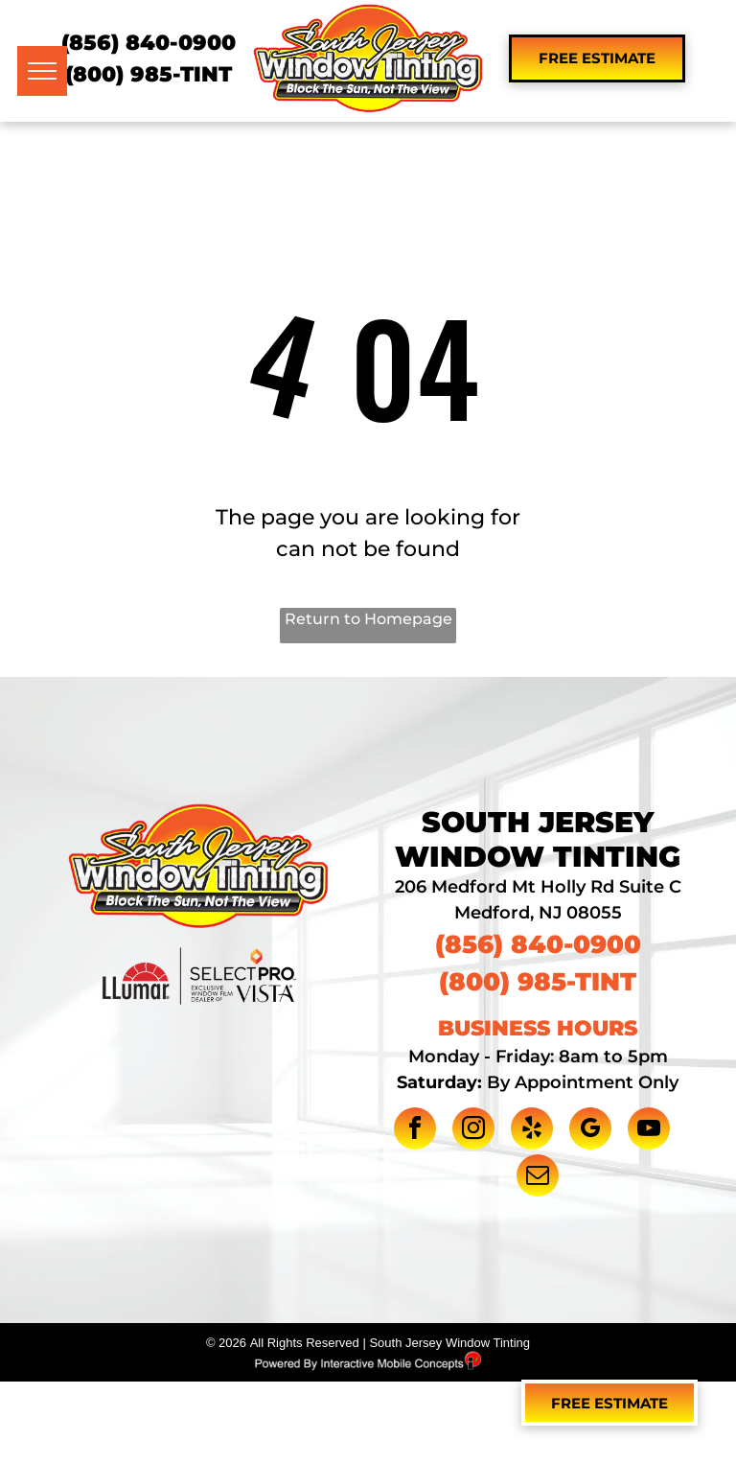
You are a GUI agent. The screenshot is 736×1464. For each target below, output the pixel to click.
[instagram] (473, 1130)
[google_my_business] (590, 1130)
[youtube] (649, 1130)
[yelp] (532, 1130)
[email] (538, 1177)
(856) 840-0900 (148, 43)
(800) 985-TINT (148, 74)
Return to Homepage (368, 619)
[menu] (42, 71)
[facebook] (415, 1130)
